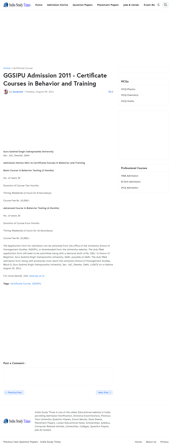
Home (6, 68)
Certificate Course (22, 68)
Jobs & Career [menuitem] (131, 4)
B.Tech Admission (131, 181)
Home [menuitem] (38, 4)
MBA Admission (129, 175)
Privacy (164, 441)
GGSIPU (36, 283)
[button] (158, 5)
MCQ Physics (128, 89)
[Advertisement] (86, 38)
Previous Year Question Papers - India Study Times (32, 441)
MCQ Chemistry (129, 95)
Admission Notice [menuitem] (57, 4)
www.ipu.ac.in (37, 275)
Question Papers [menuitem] (82, 4)
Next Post (103, 392)
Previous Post (15, 392)
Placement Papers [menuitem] (108, 4)
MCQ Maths (127, 101)
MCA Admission (129, 187)
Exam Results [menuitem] (152, 4)
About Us (151, 441)
